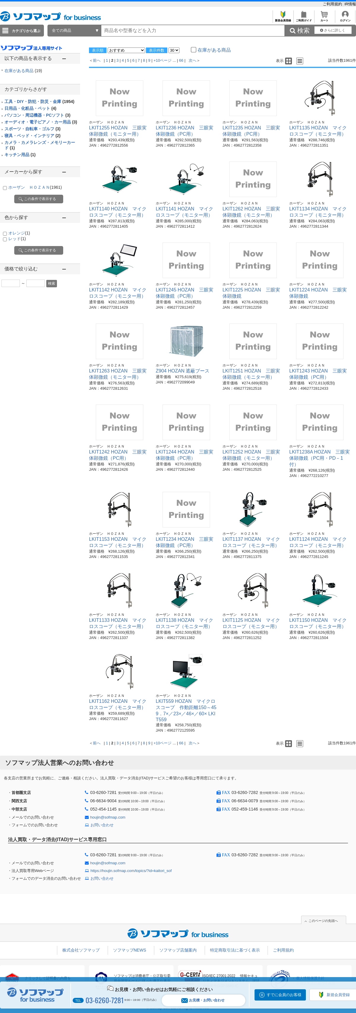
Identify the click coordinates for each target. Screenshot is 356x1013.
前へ (97, 60)
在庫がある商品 (23, 70)
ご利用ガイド (303, 19)
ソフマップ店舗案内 (178, 950)
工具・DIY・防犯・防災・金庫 (39, 101)
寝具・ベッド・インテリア (32, 135)
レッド (17, 238)
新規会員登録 (283, 19)
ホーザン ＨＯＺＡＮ (35, 187)
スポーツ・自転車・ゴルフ (32, 128)
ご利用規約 (333, 4)
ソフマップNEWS (129, 950)
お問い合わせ (102, 825)
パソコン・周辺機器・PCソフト (37, 115)
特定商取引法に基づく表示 (235, 950)
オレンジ (19, 233)
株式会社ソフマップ (81, 950)
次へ (192, 60)
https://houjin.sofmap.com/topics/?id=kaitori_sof (131, 870)
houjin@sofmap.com (107, 817)
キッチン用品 (20, 154)
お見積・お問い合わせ (203, 1000)
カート (324, 19)
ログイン (345, 19)
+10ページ (162, 60)
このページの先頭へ (323, 920)
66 (181, 60)
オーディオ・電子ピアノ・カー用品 (40, 122)
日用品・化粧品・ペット (30, 108)
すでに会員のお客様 (284, 995)
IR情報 (350, 4)
